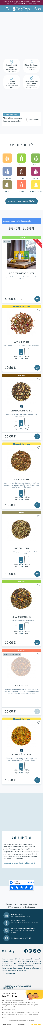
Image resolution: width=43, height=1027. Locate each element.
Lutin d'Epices (21, 342)
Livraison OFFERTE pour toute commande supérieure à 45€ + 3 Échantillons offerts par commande (21, 3)
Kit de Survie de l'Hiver (21, 273)
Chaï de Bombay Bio (21, 411)
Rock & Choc (21, 686)
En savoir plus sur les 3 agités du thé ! (19, 863)
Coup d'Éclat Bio (21, 754)
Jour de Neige (21, 479)
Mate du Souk (21, 548)
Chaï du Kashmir (21, 617)
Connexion (35, 8)
